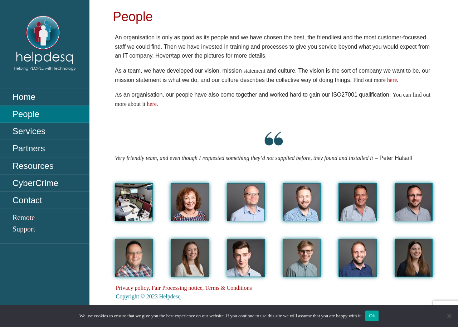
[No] (449, 315)
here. (393, 80)
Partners (29, 148)
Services (29, 131)
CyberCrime (35, 183)
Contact (27, 200)
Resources (33, 166)
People (26, 114)
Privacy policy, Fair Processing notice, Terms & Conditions (184, 288)
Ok (372, 315)
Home (24, 97)
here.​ (152, 104)
